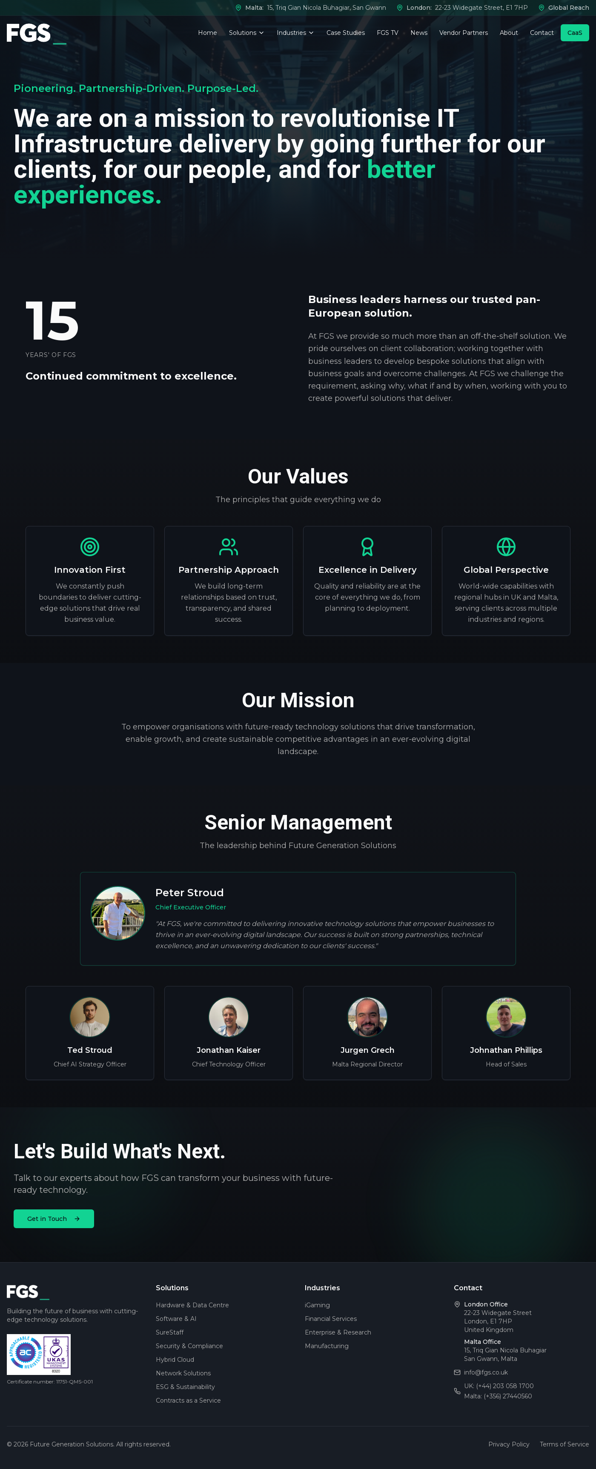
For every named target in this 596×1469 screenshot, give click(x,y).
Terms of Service (564, 1444)
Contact (542, 33)
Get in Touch (53, 1219)
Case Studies (346, 33)
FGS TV (387, 33)
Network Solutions (183, 1373)
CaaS (574, 33)
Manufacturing (327, 1346)
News (418, 33)
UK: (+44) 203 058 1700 (499, 1386)
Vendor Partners (463, 33)
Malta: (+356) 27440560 (498, 1396)
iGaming (317, 1305)
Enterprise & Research (338, 1332)
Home (207, 33)
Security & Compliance (189, 1346)
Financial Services (331, 1319)
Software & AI (176, 1319)
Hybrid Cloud (175, 1359)
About (509, 33)
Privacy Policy (509, 1444)
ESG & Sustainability (185, 1387)
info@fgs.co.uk (486, 1372)
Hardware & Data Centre (192, 1305)
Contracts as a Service (188, 1400)
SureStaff (169, 1332)
